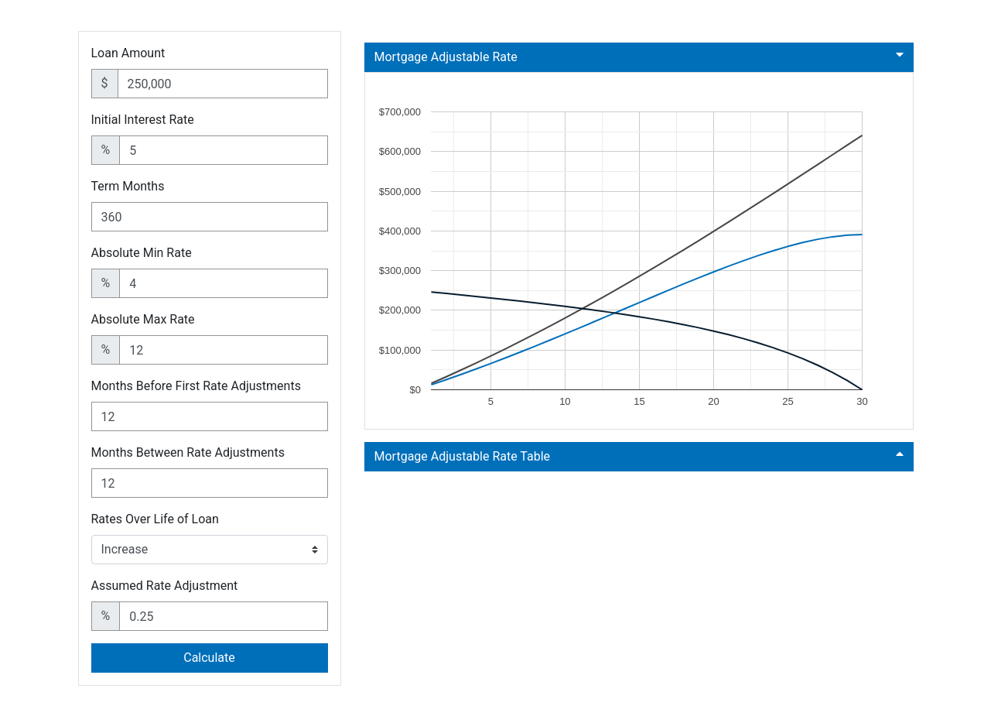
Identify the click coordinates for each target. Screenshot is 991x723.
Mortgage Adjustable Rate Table (639, 455)
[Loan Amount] (223, 83)
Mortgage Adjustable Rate (639, 56)
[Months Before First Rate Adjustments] (209, 416)
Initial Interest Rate (142, 119)
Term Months (128, 186)
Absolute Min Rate (141, 252)
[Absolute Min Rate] (223, 283)
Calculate (209, 657)
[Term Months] (209, 216)
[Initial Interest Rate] (223, 150)
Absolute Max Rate (143, 319)
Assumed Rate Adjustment (164, 585)
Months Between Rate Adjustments (188, 452)
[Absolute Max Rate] (223, 350)
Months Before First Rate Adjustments (196, 386)
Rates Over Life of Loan (155, 519)
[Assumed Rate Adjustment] (223, 616)
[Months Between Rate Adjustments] (209, 483)
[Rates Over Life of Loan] (209, 549)
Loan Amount (128, 53)
